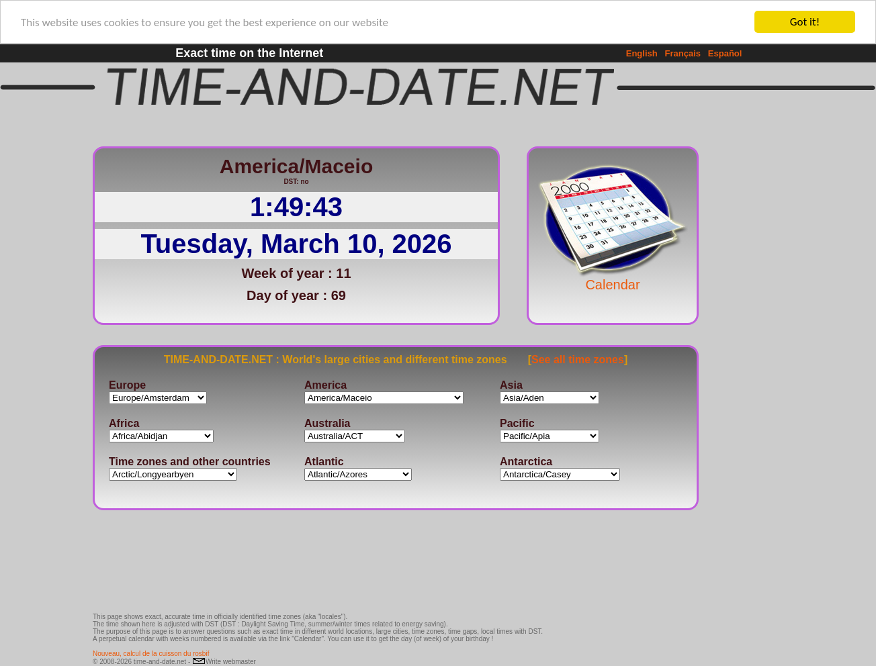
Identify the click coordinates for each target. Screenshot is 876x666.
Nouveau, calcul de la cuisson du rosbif (151, 653)
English (642, 53)
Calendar (612, 278)
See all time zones (577, 359)
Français (683, 53)
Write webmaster (224, 661)
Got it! (805, 22)
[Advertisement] (743, 339)
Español (725, 53)
